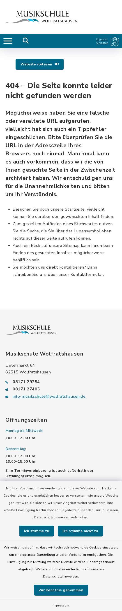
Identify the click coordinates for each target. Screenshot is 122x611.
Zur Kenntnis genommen (61, 590)
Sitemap (71, 245)
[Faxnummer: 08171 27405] (61, 389)
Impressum (61, 605)
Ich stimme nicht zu (80, 531)
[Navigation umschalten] (8, 41)
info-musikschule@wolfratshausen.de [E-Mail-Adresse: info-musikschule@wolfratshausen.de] (49, 396)
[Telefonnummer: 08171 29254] (61, 382)
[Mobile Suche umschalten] (25, 41)
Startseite (75, 209)
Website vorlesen (40, 64)
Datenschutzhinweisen (51, 517)
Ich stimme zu (36, 531)
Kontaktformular (87, 274)
